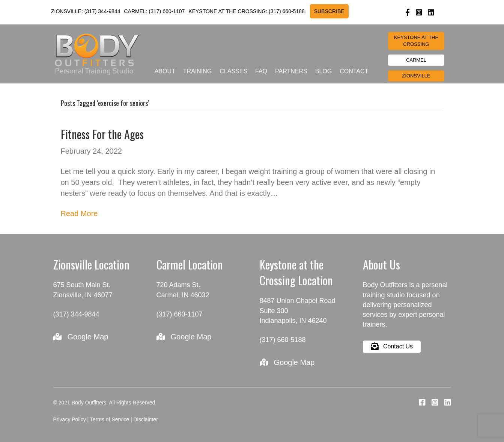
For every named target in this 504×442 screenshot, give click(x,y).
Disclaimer (145, 419)
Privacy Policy (69, 419)
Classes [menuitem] (233, 71)
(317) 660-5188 (287, 11)
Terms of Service (109, 419)
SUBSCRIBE (329, 11)
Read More (79, 213)
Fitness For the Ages (102, 134)
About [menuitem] (165, 71)
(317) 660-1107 (167, 11)
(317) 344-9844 (102, 11)
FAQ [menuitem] (261, 71)
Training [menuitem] (197, 71)
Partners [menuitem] (291, 71)
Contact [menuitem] (354, 71)
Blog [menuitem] (323, 71)
